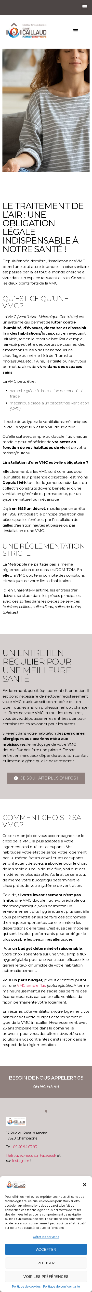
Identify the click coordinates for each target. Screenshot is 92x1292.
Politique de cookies (26, 1286)
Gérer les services (46, 1237)
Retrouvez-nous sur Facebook (31, 1155)
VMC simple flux (31, 985)
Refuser (46, 1263)
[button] (84, 1184)
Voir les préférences (46, 1276)
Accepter (46, 1249)
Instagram (20, 1161)
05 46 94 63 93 (25, 1147)
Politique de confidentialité (61, 1286)
